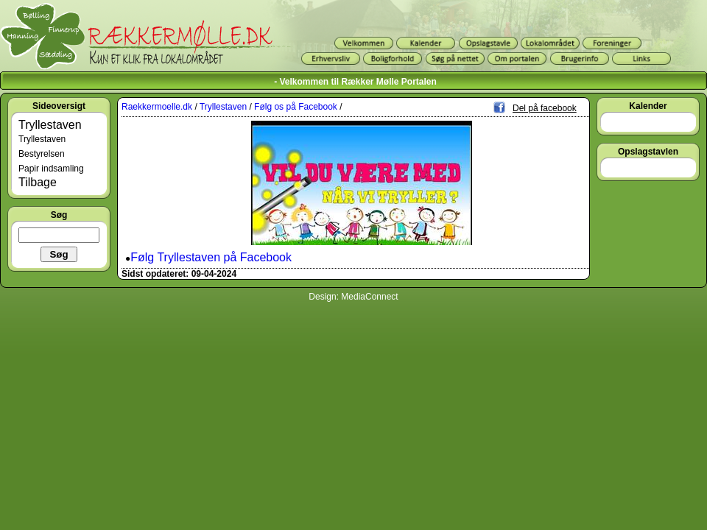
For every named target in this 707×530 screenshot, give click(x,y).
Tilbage (37, 182)
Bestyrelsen (41, 154)
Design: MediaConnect (353, 297)
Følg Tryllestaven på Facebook (211, 257)
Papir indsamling (51, 168)
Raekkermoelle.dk (157, 107)
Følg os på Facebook (295, 107)
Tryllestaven (50, 125)
